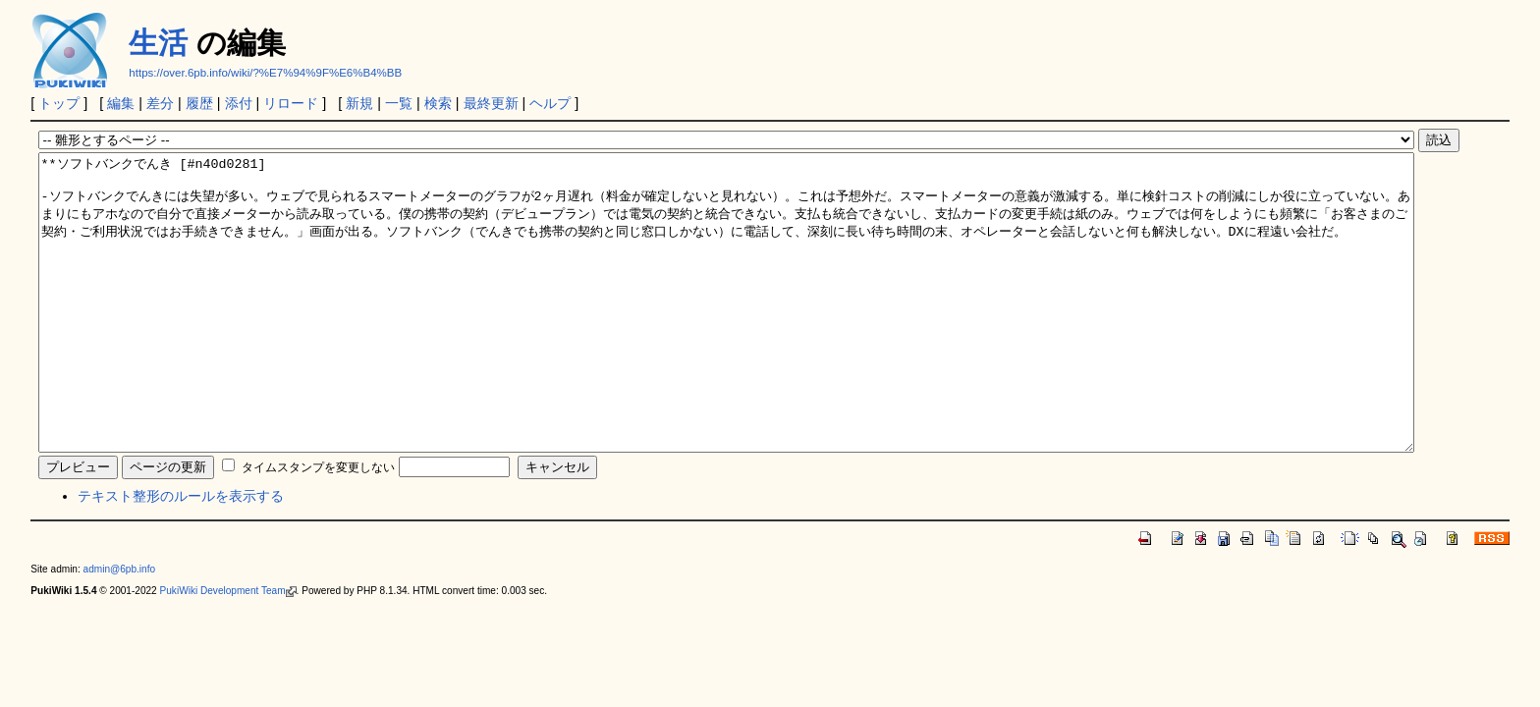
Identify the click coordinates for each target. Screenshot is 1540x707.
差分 (160, 103)
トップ (59, 103)
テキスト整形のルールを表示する (181, 555)
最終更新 (491, 103)
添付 (238, 103)
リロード (290, 103)
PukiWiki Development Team (228, 649)
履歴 (199, 103)
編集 (121, 103)
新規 (359, 103)
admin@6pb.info (119, 628)
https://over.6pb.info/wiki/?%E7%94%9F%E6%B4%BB (265, 73)
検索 (438, 103)
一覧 (398, 103)
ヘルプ (550, 103)
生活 (158, 43)
